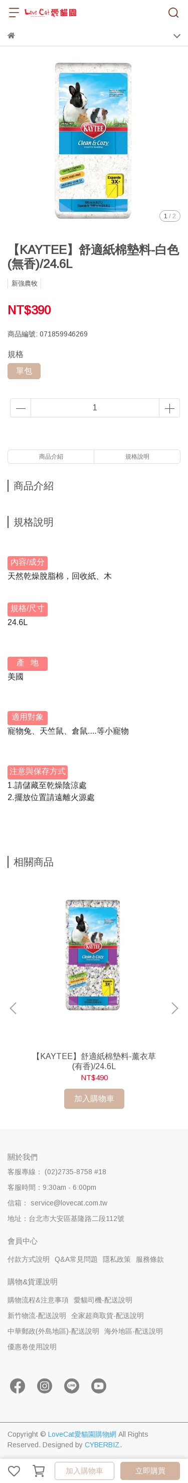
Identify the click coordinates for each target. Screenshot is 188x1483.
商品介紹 (51, 456)
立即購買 (150, 1470)
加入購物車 (84, 1470)
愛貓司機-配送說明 (103, 1300)
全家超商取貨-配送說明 (107, 1316)
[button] (174, 1008)
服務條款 (150, 1259)
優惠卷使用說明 (32, 1347)
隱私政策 (117, 1259)
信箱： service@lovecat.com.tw (57, 1203)
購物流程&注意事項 (38, 1300)
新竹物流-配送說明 (37, 1316)
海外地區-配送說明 (133, 1331)
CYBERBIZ (102, 1445)
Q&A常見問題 (76, 1259)
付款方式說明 (29, 1259)
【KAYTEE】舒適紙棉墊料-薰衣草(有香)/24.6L (94, 1061)
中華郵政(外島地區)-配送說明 (53, 1331)
